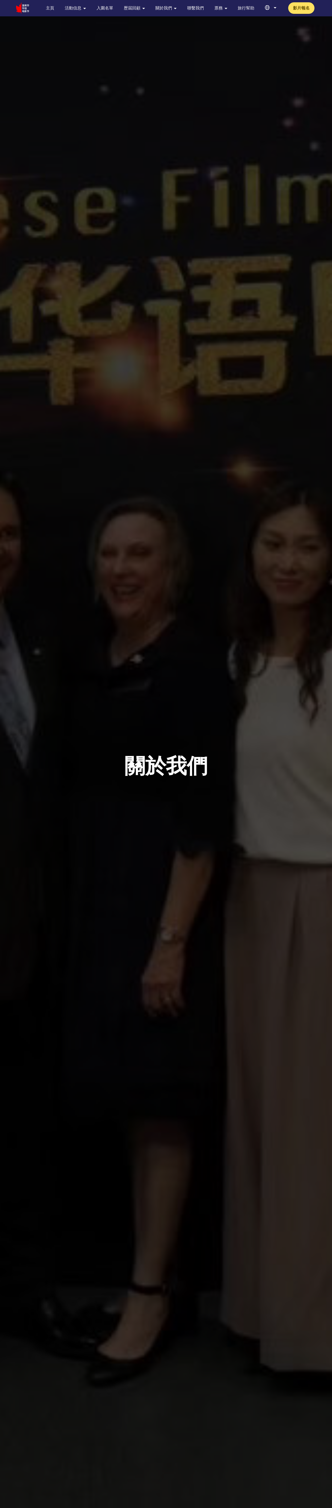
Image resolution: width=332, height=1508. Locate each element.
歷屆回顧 (132, 8)
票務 (218, 8)
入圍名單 (105, 8)
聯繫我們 (195, 8)
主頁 (50, 8)
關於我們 (163, 8)
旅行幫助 (246, 8)
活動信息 (73, 8)
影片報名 (301, 8)
